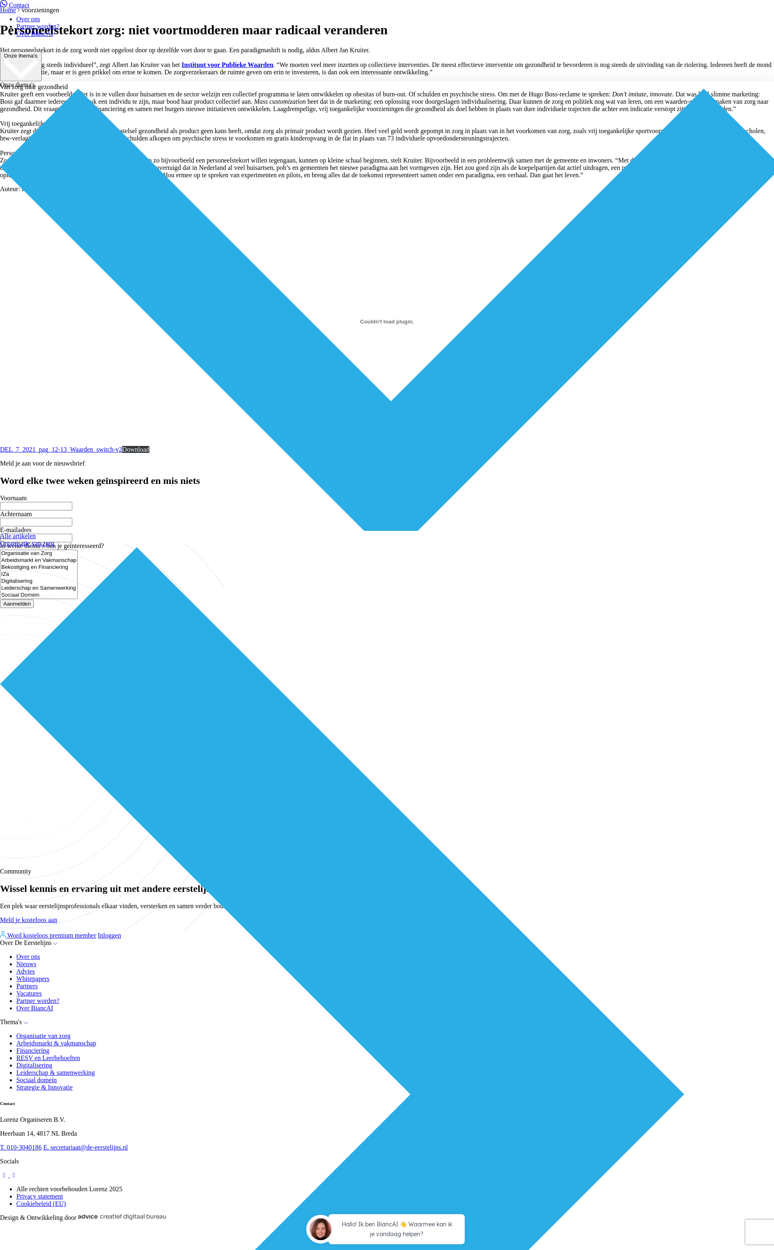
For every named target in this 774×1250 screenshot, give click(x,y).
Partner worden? (37, 26)
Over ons (28, 19)
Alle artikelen (18, 536)
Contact (14, 5)
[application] (387, 1230)
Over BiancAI (34, 33)
